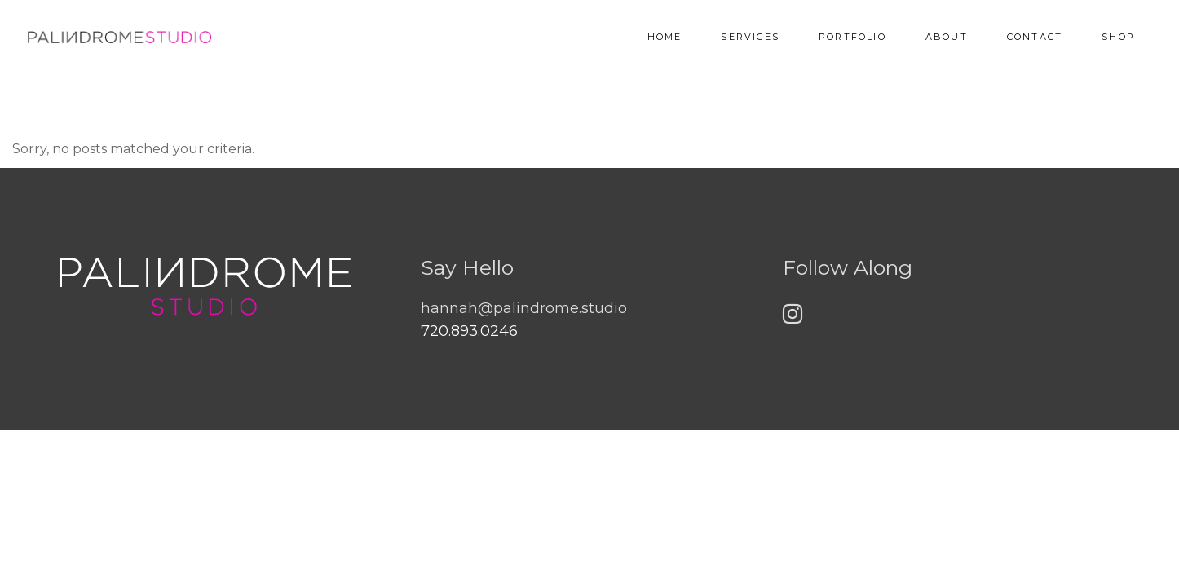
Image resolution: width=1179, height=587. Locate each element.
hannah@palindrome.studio (524, 308)
